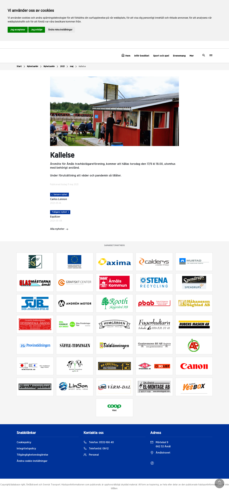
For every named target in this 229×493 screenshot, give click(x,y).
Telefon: (98, 442)
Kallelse (82, 66)
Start (21, 66)
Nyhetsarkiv (34, 66)
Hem (125, 55)
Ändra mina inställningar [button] (60, 29)
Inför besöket (141, 56)
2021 (64, 66)
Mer (192, 56)
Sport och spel (161, 56)
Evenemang (179, 56)
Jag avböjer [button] (36, 29)
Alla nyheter (59, 229)
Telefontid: (96, 449)
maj (73, 66)
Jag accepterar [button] (17, 29)
